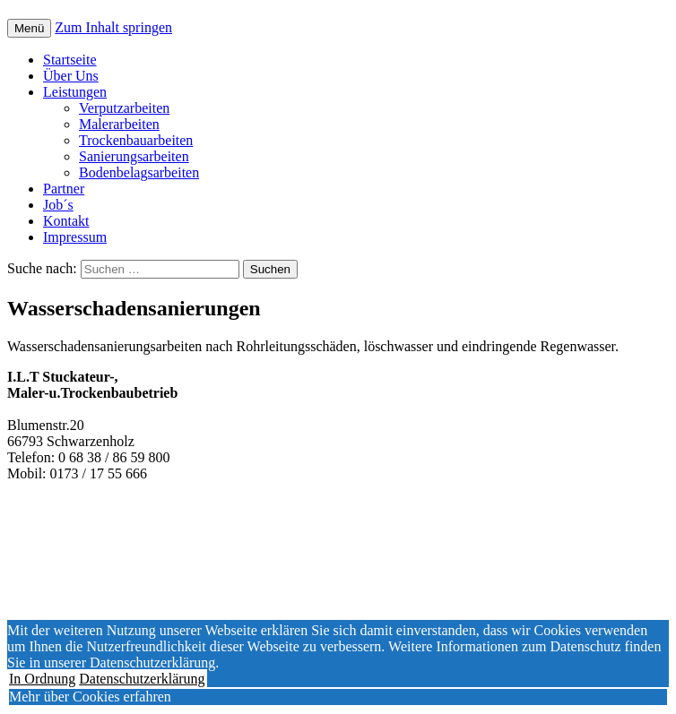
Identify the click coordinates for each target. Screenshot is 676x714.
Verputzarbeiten (124, 108)
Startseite (70, 59)
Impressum (75, 237)
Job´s (58, 204)
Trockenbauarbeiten (136, 140)
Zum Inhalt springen (113, 27)
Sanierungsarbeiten (134, 156)
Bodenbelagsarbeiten (139, 172)
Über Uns (71, 75)
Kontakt (66, 220)
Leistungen (75, 91)
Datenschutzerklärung (141, 678)
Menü (29, 28)
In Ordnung (42, 678)
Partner (63, 188)
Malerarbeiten (119, 124)
